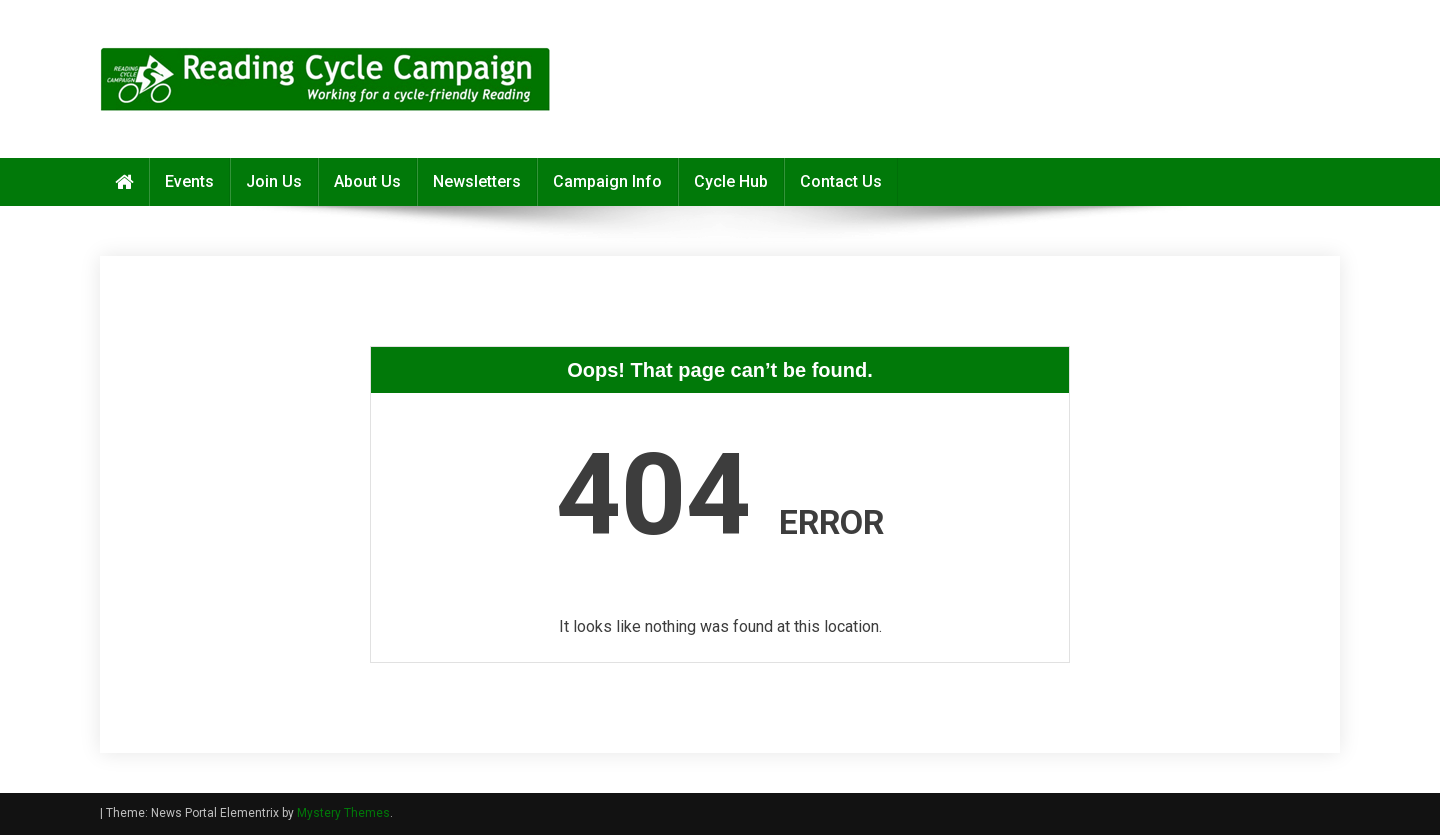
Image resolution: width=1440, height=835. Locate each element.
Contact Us (841, 181)
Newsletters (477, 181)
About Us (367, 181)
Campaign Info (607, 181)
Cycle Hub (731, 181)
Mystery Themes (343, 813)
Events (189, 181)
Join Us (274, 181)
